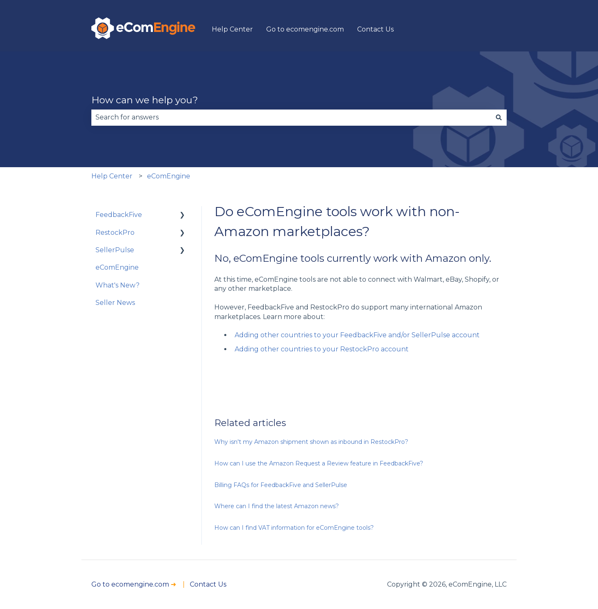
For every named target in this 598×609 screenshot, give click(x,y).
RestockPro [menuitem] (115, 232)
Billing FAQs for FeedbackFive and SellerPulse (280, 485)
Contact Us (375, 29)
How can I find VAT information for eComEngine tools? (294, 527)
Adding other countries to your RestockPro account (322, 349)
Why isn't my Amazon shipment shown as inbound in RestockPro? (311, 442)
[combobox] (291, 117)
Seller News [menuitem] (115, 303)
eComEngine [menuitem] (117, 267)
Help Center (232, 29)
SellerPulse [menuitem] (115, 250)
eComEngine (168, 176)
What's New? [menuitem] (118, 285)
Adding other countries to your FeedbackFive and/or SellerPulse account (357, 335)
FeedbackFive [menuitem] (119, 215)
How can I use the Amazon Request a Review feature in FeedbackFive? (318, 463)
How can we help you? (144, 100)
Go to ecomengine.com (305, 29)
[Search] (499, 117)
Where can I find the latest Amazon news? (276, 506)
